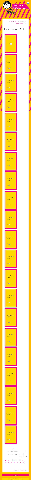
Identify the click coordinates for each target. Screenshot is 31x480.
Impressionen (19, 23)
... (22, 460)
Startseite (13, 21)
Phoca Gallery (23, 470)
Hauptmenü (28, 3)
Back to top (15, 475)
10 (17, 462)
